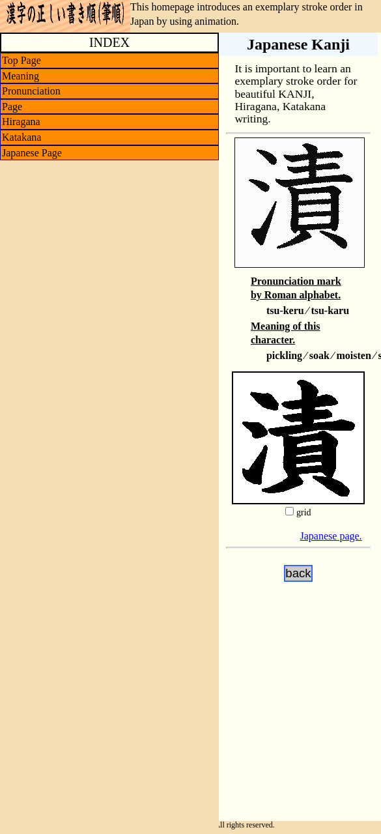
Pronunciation (31, 90)
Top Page (21, 60)
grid (303, 512)
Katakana (21, 137)
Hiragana (21, 121)
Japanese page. (331, 535)
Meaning (20, 75)
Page (12, 106)
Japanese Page (32, 152)
